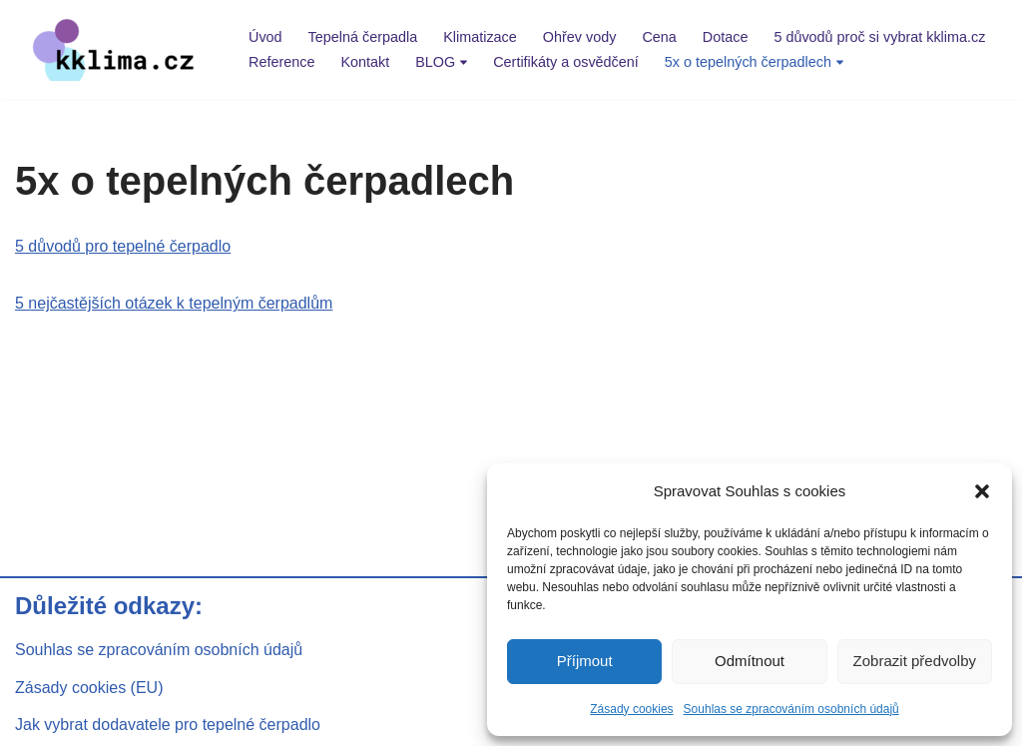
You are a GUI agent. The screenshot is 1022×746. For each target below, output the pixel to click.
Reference (281, 62)
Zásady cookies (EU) (89, 687)
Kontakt (364, 62)
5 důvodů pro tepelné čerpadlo (123, 246)
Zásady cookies (631, 709)
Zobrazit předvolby (914, 660)
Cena (659, 37)
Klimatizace (480, 37)
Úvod (265, 37)
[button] (982, 491)
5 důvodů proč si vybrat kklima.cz (879, 37)
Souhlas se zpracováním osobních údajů (791, 709)
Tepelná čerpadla (363, 37)
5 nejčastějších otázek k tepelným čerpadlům (173, 303)
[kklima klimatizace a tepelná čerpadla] (115, 49)
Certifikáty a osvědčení (566, 62)
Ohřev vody (580, 37)
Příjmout (585, 660)
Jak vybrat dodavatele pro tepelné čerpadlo (167, 724)
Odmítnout (749, 660)
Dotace (726, 37)
